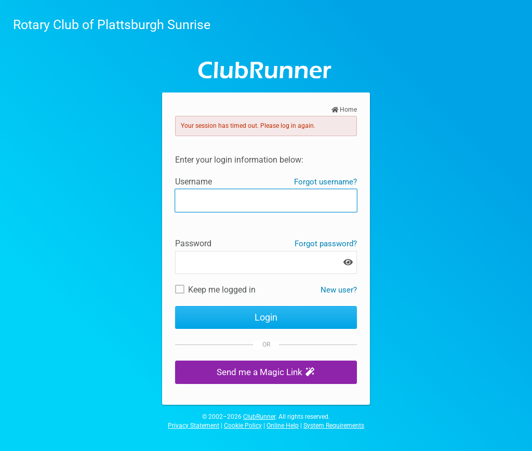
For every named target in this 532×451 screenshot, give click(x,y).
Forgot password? (326, 243)
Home (344, 109)
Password (193, 243)
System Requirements (333, 425)
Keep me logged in (222, 290)
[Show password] (348, 262)
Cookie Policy (243, 425)
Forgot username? (325, 182)
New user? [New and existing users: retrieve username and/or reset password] (339, 290)
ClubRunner (259, 416)
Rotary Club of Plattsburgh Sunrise (111, 24)
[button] (266, 372)
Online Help (283, 425)
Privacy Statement (193, 425)
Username (193, 182)
